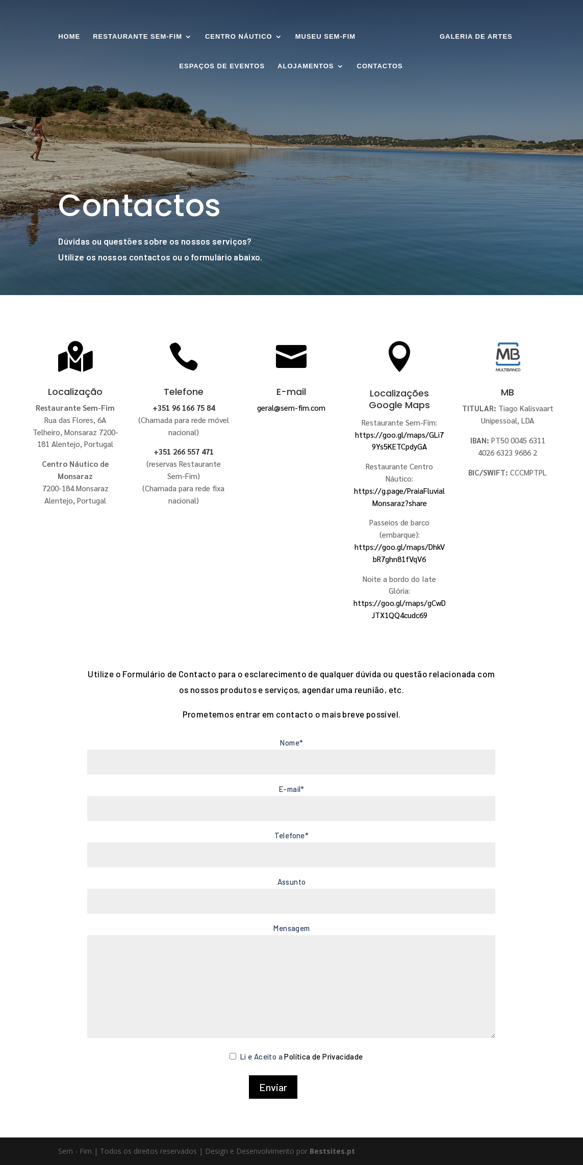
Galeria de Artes (476, 36)
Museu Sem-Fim (325, 36)
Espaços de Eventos (222, 66)
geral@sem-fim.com (291, 407)
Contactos (380, 66)
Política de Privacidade (323, 1056)
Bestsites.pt (332, 1151)
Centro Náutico (238, 36)
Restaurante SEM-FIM (137, 36)
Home (69, 36)
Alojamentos (305, 66)
